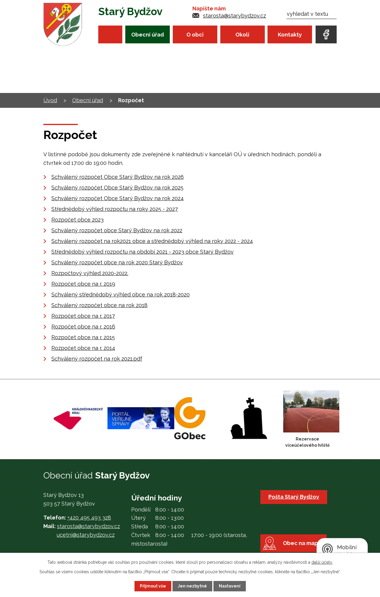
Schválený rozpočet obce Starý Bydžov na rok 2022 (116, 230)
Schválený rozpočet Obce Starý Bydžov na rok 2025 (117, 187)
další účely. (322, 562)
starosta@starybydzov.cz (234, 15)
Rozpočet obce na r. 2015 (83, 337)
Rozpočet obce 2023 (77, 220)
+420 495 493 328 (89, 517)
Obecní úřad (147, 34)
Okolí (242, 34)
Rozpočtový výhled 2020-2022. (89, 273)
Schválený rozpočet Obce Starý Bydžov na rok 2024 (117, 198)
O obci (195, 34)
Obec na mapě (302, 543)
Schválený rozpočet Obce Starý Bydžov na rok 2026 (117, 177)
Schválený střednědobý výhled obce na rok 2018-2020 (120, 294)
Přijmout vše (153, 586)
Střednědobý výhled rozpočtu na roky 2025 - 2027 (114, 209)
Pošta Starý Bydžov (293, 497)
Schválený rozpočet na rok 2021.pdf (96, 359)
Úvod (110, 34)
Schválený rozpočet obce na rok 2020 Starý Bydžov (117, 262)
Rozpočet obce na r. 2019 (83, 284)
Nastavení (229, 586)
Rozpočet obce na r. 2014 (83, 348)
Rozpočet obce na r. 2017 (83, 316)
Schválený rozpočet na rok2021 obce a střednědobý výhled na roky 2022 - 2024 (152, 241)
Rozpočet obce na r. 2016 (83, 326)
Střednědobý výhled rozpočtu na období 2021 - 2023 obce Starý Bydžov (142, 252)
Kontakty (290, 34)
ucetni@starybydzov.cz (86, 535)
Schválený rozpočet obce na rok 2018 (99, 305)
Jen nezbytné (192, 586)
